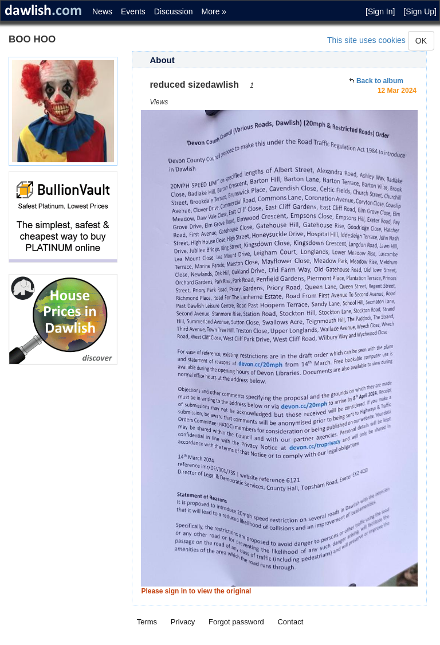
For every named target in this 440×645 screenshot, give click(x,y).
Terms (147, 621)
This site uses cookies (366, 40)
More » (214, 11)
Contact (290, 621)
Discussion (173, 11)
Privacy (183, 621)
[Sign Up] (420, 11)
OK (421, 40)
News (102, 11)
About (162, 60)
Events (133, 11)
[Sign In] (380, 11)
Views (159, 102)
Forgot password (236, 621)
